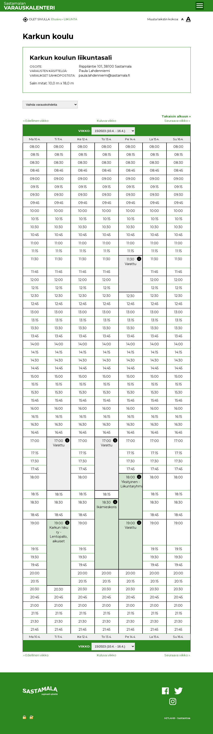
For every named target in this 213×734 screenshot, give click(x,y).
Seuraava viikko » (177, 120)
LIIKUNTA (70, 19)
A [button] (182, 19)
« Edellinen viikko (36, 120)
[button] (199, 6)
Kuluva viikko (106, 120)
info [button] (139, 258)
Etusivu (56, 19)
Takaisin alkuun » (176, 116)
